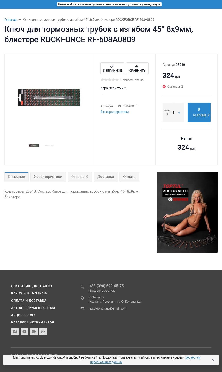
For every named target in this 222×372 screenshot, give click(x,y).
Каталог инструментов (32, 322)
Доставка (105, 176)
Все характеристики (114, 112)
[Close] (213, 360)
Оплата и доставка (29, 300)
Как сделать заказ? (29, 293)
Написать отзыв (132, 80)
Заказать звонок (102, 290)
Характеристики (48, 176)
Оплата (129, 176)
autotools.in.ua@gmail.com (107, 308)
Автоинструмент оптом (33, 308)
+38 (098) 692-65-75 (106, 286)
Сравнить (137, 68)
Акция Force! (23, 315)
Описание (16, 176)
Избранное (112, 68)
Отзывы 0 (79, 176)
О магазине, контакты (31, 286)
